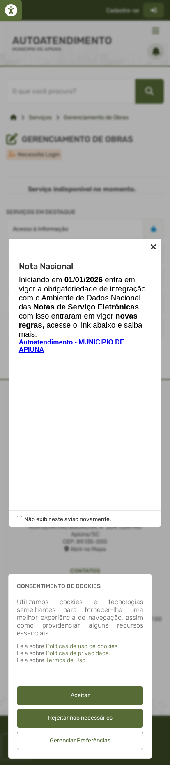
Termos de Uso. (66, 660)
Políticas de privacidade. (78, 653)
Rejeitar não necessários (80, 717)
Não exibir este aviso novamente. (67, 519)
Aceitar (80, 695)
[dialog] (80, 666)
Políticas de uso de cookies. (82, 646)
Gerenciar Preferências (80, 740)
